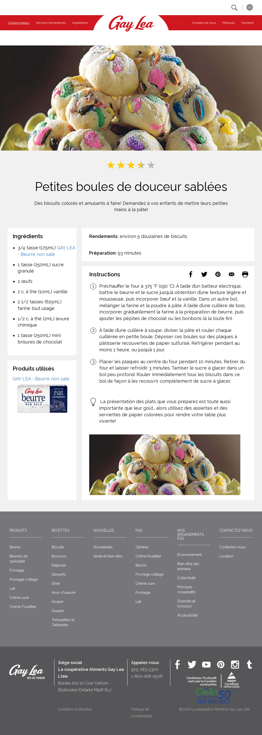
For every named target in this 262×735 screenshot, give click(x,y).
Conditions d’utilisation (75, 709)
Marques (228, 22)
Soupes (58, 611)
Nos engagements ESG (190, 534)
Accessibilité (187, 615)
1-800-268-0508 (146, 676)
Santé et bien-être (107, 556)
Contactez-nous (235, 530)
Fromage (17, 570)
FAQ (139, 530)
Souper (57, 602)
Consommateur (18, 22)
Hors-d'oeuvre (63, 593)
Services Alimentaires (51, 22)
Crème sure (19, 598)
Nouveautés (103, 547)
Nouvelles (103, 530)
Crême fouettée (148, 556)
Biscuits (58, 547)
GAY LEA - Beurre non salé (41, 378)
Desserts (59, 574)
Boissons (59, 556)
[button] (234, 7)
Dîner (56, 583)
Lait (12, 588)
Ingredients (80, 22)
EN (249, 7)
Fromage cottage (24, 579)
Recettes (60, 530)
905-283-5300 (144, 669)
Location (226, 556)
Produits (18, 530)
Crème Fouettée (23, 607)
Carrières (247, 22)
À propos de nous (204, 22)
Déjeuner (59, 565)
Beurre (15, 547)
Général (142, 547)
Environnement (189, 555)
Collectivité (186, 578)
